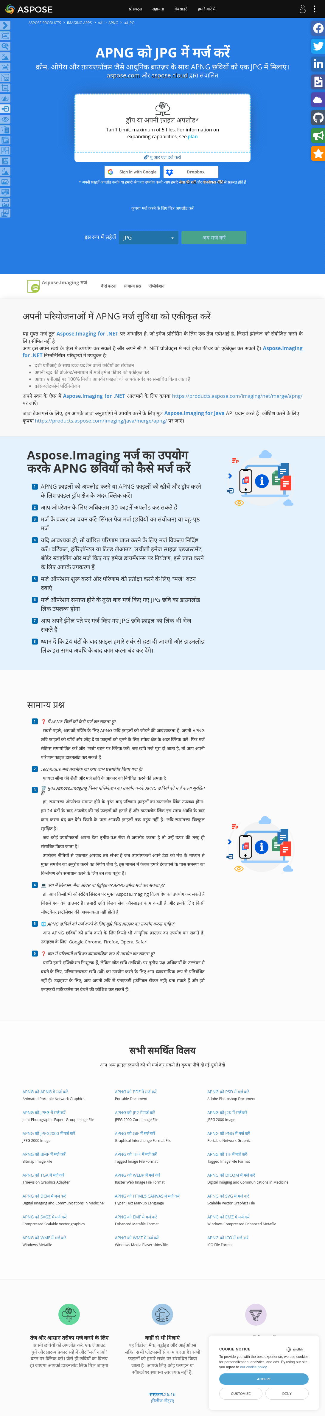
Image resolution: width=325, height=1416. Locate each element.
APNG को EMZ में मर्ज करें (228, 1217)
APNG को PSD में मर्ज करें (228, 1091)
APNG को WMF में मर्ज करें (44, 1237)
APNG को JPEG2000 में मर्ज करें (49, 1133)
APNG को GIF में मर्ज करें (135, 1133)
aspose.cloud (169, 75)
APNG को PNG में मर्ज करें (228, 1133)
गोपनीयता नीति (213, 182)
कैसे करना (109, 286)
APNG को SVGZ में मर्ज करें (45, 1217)
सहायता (158, 9)
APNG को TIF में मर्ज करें (227, 1154)
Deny (287, 1393)
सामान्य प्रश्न (132, 286)
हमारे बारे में (206, 9)
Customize (241, 1393)
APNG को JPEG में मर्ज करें (44, 1112)
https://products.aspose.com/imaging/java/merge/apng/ (101, 420)
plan (193, 136)
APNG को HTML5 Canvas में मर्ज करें (147, 1196)
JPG (148, 237)
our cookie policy (253, 1367)
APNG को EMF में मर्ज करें (136, 1217)
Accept (264, 1379)
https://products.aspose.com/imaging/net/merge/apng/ (237, 395)
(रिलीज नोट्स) (162, 1400)
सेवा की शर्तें (187, 182)
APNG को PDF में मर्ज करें (136, 1091)
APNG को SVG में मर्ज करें (228, 1196)
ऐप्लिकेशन (156, 286)
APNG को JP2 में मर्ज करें (135, 1112)
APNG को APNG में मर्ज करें (45, 1091)
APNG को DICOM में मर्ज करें (231, 1175)
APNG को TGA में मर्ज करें (44, 1175)
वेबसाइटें (181, 9)
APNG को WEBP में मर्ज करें (137, 1175)
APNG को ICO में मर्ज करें (227, 1237)
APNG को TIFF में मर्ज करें (136, 1154)
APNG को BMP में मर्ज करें (44, 1154)
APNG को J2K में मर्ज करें (227, 1112)
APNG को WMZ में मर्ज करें (137, 1237)
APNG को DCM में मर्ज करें (44, 1196)
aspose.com (123, 75)
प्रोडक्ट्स (135, 9)
